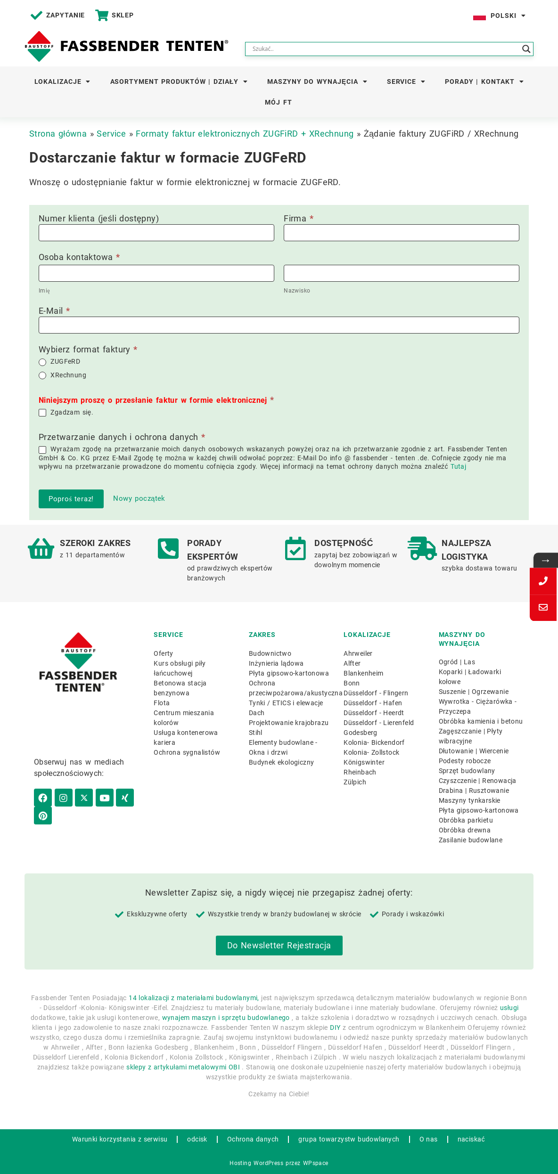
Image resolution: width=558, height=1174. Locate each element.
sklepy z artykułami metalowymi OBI (183, 1067)
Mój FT (278, 102)
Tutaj (458, 466)
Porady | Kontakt (484, 81)
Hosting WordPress (256, 1163)
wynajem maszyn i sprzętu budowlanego (226, 1017)
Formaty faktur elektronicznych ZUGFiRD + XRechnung (244, 134)
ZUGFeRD (59, 362)
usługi (509, 1007)
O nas (428, 1139)
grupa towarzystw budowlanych (348, 1139)
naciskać (471, 1139)
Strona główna (58, 134)
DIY (335, 1027)
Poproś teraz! (71, 499)
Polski (508, 16)
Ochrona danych (253, 1139)
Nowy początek (139, 498)
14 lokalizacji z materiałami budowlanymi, (194, 998)
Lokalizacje (62, 81)
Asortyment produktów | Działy (179, 81)
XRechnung (62, 375)
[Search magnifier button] (526, 49)
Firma (298, 218)
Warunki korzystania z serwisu (120, 1139)
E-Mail (54, 311)
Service (406, 81)
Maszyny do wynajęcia (317, 81)
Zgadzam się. (66, 412)
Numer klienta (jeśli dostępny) (99, 218)
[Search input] (385, 49)
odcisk (197, 1139)
